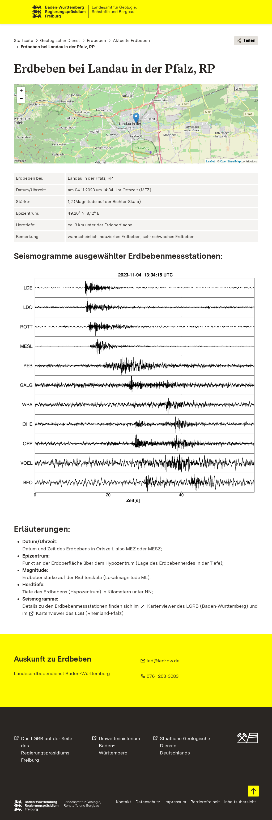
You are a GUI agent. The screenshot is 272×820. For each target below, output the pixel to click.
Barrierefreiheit (205, 801)
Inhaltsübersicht (240, 801)
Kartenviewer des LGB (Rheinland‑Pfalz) (80, 613)
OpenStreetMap (230, 161)
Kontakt (123, 801)
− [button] (21, 99)
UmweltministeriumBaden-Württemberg (119, 746)
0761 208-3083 (162, 676)
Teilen (246, 41)
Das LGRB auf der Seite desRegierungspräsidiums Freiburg (46, 749)
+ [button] (21, 91)
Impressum (175, 801)
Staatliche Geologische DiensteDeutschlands (185, 746)
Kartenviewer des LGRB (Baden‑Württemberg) (197, 606)
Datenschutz (147, 801)
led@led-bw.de (163, 660)
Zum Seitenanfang (253, 791)
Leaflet (210, 161)
